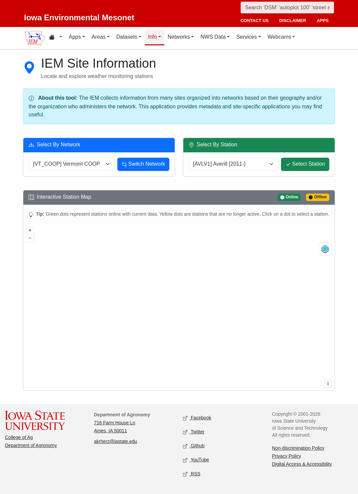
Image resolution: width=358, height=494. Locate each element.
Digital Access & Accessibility (302, 464)
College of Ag (19, 437)
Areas (99, 37)
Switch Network (143, 165)
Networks (179, 37)
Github (193, 446)
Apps (75, 37)
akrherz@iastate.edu (115, 441)
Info (152, 37)
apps (323, 20)
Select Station (305, 165)
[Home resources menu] (55, 38)
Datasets (126, 37)
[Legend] (325, 249)
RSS (191, 474)
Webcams (279, 37)
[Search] (287, 7)
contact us (254, 20)
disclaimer (292, 20)
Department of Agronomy (31, 445)
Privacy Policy (286, 456)
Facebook (197, 418)
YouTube (196, 460)
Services (246, 37)
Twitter (193, 432)
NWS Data (213, 37)
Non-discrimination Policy (298, 448)
